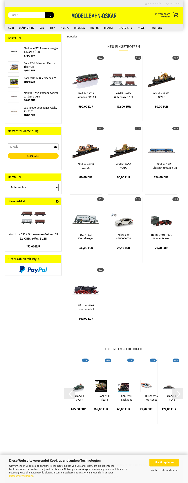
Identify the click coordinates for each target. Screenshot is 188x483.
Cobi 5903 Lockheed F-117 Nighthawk (127, 398)
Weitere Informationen (164, 470)
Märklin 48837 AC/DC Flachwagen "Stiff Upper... (161, 95)
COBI (11, 27)
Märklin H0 (26, 27)
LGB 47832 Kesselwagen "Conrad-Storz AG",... (86, 236)
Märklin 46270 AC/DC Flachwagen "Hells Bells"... (123, 166)
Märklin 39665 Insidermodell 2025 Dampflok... (86, 307)
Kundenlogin (153, 3)
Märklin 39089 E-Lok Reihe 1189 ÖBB (79, 398)
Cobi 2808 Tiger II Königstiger (104, 398)
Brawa (108, 27)
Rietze (94, 27)
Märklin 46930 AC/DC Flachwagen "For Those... (85, 166)
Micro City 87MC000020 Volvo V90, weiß (124, 236)
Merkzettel (173, 3)
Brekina (79, 27)
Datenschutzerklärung (21, 476)
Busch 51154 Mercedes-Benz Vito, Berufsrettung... (152, 398)
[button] (69, 393)
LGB (42, 27)
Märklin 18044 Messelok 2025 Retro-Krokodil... (171, 398)
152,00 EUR (33, 246)
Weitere (157, 27)
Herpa (65, 27)
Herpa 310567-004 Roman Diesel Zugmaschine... (161, 236)
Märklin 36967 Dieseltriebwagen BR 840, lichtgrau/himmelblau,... (164, 166)
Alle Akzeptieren (164, 462)
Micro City (125, 27)
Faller (142, 27)
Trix (52, 27)
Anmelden (33, 156)
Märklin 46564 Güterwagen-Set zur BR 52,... (123, 95)
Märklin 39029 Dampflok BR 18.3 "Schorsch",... (86, 95)
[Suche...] (49, 15)
